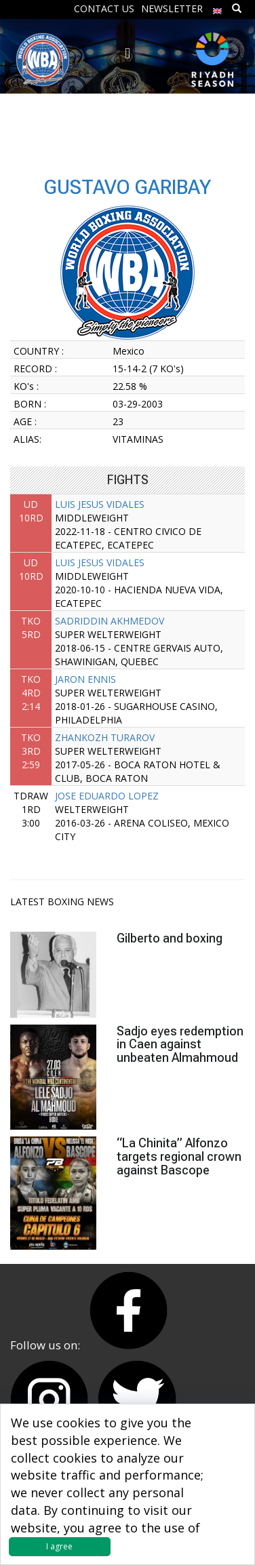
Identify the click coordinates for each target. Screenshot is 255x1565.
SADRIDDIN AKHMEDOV (109, 620)
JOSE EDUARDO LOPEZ (107, 795)
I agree (59, 1546)
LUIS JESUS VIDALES (99, 504)
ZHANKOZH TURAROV (105, 737)
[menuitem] (217, 7)
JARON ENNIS (85, 679)
